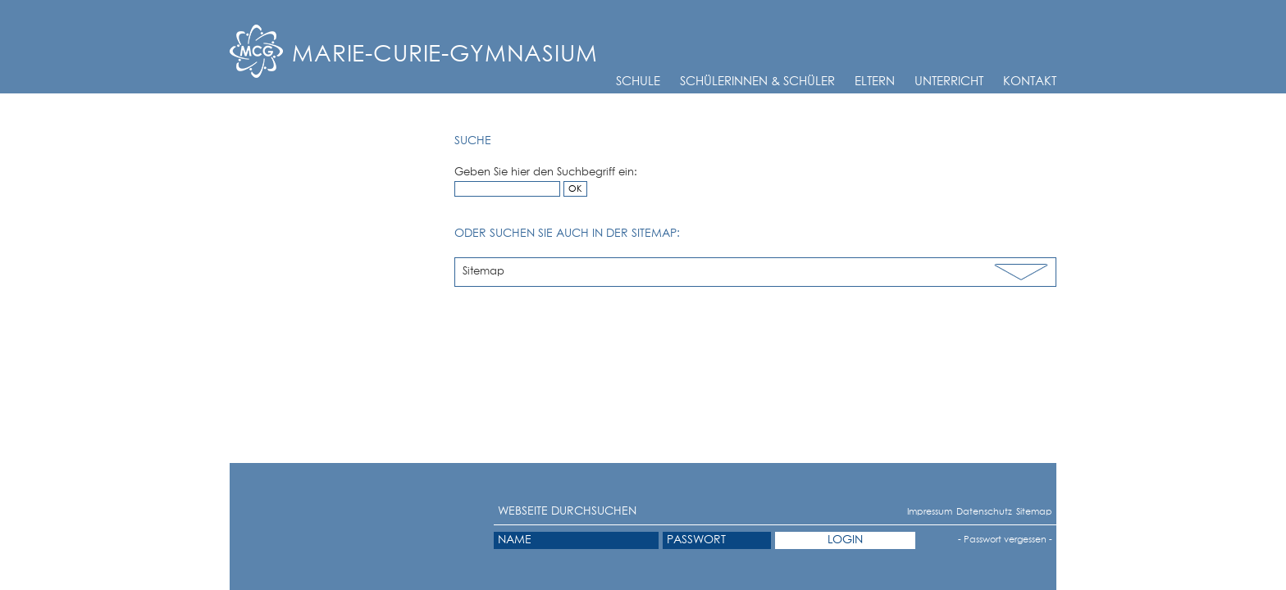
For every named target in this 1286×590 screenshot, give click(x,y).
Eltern (875, 81)
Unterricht (948, 81)
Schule (638, 81)
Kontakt (1029, 81)
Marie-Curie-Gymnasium (445, 54)
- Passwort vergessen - (1005, 539)
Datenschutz (963, 511)
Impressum (913, 511)
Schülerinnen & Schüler (757, 81)
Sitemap (483, 271)
